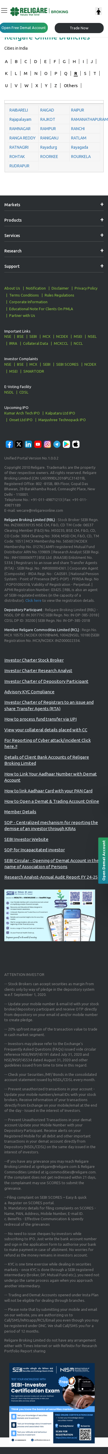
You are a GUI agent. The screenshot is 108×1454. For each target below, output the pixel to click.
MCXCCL (61, 343)
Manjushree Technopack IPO (62, 420)
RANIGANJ (49, 138)
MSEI (78, 336)
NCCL (78, 343)
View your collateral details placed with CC (45, 729)
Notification (36, 288)
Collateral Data (35, 343)
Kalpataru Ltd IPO (60, 413)
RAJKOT (47, 119)
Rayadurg (48, 147)
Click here (33, 600)
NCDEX (62, 336)
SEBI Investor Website (26, 839)
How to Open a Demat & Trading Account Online (51, 801)
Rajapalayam (20, 119)
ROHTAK (17, 156)
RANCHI (78, 128)
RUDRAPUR (19, 166)
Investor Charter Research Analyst (38, 670)
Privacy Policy (86, 288)
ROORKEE (49, 156)
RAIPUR (77, 110)
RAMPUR (48, 128)
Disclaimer (60, 288)
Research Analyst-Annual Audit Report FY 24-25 (51, 877)
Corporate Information (28, 302)
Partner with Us (22, 315)
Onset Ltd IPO (21, 420)
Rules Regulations (59, 295)
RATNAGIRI (19, 147)
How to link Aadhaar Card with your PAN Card (48, 790)
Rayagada (79, 147)
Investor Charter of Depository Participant (46, 681)
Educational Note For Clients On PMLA (41, 309)
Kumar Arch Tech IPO (22, 413)
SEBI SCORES (67, 364)
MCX (46, 336)
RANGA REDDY (23, 138)
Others (71, 85)
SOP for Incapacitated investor (34, 849)
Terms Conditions (24, 295)
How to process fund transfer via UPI (40, 719)
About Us (12, 288)
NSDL (9, 392)
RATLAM (78, 138)
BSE (20, 336)
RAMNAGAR (20, 128)
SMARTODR (33, 371)
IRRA (13, 343)
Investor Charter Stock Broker (34, 660)
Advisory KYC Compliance (29, 691)
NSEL (92, 336)
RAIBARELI (19, 110)
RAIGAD (47, 110)
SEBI (33, 336)
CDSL (23, 392)
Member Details (20, 811)
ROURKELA (81, 156)
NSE (7, 336)
